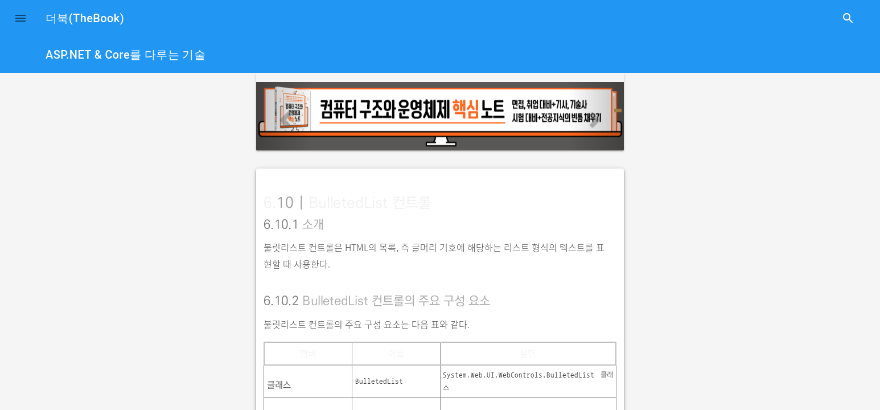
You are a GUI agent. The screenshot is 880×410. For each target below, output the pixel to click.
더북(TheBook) (85, 18)
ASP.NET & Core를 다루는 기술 (125, 55)
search (848, 18)
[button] (20, 18)
